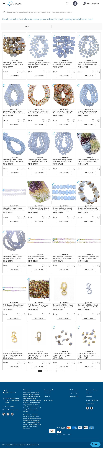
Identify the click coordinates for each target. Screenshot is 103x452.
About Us (47, 401)
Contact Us (47, 397)
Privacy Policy (90, 408)
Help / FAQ (89, 397)
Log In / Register (74, 397)
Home (3, 12)
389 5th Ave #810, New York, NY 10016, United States (12, 405)
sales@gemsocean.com (11, 414)
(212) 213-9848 (9, 411)
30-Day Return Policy (92, 404)
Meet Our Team (48, 404)
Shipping (89, 401)
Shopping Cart (74, 401)
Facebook (7, 418)
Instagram (3, 418)
